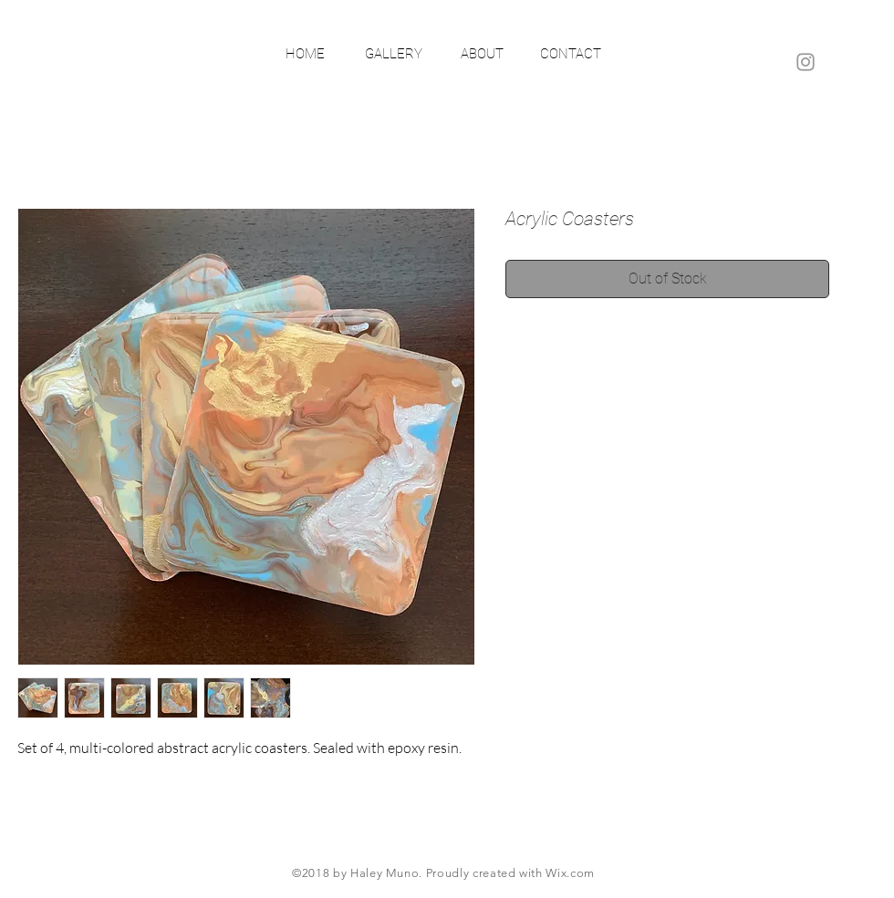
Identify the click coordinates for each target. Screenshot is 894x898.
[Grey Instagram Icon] (805, 62)
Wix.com (570, 873)
